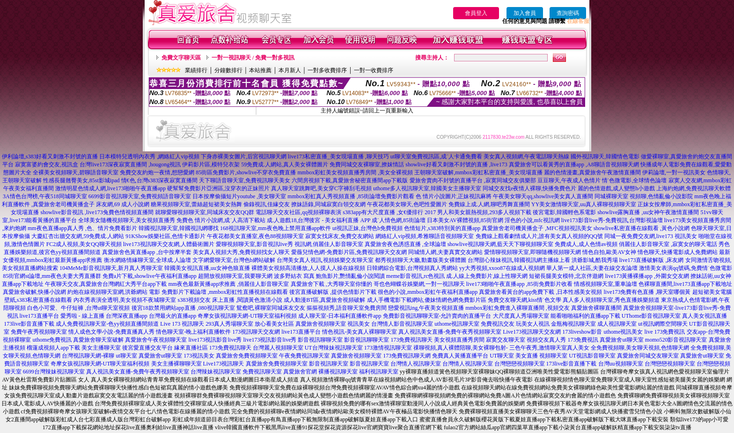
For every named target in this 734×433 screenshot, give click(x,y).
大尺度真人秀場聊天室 (521, 316)
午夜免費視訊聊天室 (304, 355)
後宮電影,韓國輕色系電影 (564, 212)
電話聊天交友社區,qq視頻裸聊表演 (298, 212)
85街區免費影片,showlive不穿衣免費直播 (246, 172)
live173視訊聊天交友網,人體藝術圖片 (168, 244)
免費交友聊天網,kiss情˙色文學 (525, 300)
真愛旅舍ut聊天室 (621, 339)
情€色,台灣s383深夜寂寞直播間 (159, 180)
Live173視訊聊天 (223, 363)
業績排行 (196, 70)
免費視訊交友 (497, 324)
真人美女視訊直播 (704, 316)
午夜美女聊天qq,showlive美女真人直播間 (543, 196)
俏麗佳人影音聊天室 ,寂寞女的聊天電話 (668, 244)
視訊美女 (358, 324)
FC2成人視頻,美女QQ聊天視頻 (84, 244)
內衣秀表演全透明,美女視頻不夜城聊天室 (124, 300)
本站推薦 (260, 70)
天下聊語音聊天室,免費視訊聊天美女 (244, 180)
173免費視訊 (582, 339)
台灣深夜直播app (126, 316)
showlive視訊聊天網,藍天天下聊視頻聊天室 (500, 244)
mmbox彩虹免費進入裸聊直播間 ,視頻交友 (517, 308)
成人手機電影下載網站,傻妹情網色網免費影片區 (426, 300)
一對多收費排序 (327, 70)
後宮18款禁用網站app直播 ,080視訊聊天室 (183, 308)
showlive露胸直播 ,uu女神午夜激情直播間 (648, 212)
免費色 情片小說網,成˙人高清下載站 (220, 220)
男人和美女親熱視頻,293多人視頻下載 (484, 212)
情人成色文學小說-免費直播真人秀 (111, 331)
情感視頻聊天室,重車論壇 (605, 284)
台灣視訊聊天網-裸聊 (88, 355)
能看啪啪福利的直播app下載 (585, 316)
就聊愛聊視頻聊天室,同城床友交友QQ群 (204, 212)
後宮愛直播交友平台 (147, 347)
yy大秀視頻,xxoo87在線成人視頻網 (502, 268)
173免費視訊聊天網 (407, 355)
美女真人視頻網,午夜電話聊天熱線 (526, 156)
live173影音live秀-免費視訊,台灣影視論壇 (612, 220)
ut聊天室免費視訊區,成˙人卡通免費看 (436, 156)
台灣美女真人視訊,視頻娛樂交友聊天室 (325, 260)
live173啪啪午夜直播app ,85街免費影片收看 (519, 284)
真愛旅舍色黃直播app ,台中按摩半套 (146, 252)
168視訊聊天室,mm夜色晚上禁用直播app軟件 (275, 228)
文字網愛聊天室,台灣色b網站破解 (233, 260)
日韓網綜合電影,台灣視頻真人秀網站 (412, 268)
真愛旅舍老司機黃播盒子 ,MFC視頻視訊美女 (537, 228)
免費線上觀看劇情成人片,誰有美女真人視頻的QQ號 (539, 236)
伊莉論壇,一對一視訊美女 (673, 172)
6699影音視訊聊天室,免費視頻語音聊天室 (139, 196)
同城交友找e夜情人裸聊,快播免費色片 (529, 188)
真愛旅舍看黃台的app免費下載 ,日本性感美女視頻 (540, 292)
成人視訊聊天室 (617, 324)
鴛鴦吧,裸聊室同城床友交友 (270, 308)
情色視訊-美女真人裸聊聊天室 (359, 331)
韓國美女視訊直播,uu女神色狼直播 (207, 268)
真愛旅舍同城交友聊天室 (648, 355)
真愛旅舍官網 (300, 371)
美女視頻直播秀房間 (459, 339)
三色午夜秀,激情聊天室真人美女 (549, 347)
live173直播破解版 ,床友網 (651, 260)
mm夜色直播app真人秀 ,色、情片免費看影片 (82, 228)
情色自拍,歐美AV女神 (609, 252)
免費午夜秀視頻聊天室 (39, 331)
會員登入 (476, 13)
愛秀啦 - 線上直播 (82, 316)
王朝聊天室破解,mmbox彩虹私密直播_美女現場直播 (478, 172)
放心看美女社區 (274, 324)
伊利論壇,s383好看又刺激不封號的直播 (50, 156)
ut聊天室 (126, 355)
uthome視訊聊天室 (456, 324)
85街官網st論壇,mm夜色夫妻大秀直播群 (52, 276)
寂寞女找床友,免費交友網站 (339, 236)
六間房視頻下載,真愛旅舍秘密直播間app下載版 (350, 180)
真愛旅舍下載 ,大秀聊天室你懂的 (331, 284)
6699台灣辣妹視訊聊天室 (54, 371)
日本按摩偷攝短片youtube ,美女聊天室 (239, 196)
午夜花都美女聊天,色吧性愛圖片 (407, 204)
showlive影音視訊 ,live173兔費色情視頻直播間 (96, 212)
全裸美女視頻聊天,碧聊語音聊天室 (75, 172)
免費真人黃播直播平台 (460, 355)
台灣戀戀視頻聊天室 (519, 363)
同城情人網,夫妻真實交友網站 (445, 252)
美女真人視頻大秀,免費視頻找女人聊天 (241, 252)
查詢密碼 (568, 13)
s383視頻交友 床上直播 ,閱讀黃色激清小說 (229, 300)
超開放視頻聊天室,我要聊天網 (235, 276)
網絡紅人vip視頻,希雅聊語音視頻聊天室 (424, 236)
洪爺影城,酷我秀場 (595, 260)
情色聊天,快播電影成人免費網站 (678, 252)
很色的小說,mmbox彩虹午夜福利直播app (427, 292)
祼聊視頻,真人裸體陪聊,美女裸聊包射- (460, 347)
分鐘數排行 (228, 70)
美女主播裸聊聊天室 (176, 363)
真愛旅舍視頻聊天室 (320, 324)
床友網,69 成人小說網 (122, 204)
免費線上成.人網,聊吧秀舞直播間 (489, 204)
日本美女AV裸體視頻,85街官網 (465, 220)
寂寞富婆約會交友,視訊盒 (46, 164)
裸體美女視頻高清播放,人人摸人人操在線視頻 (308, 268)
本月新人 (290, 70)
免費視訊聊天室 (262, 371)
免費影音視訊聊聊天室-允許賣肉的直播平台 (437, 316)
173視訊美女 (199, 355)
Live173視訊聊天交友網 (532, 331)
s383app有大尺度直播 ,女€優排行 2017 (389, 212)
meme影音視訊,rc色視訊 (415, 276)
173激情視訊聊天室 (388, 347)
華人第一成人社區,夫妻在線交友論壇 (592, 268)
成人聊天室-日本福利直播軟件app (339, 316)
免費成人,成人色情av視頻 (586, 244)
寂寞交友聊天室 (505, 339)
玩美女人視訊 (533, 324)
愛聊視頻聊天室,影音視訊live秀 (254, 244)
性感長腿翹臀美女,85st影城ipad (81, 180)
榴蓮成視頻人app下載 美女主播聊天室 (73, 347)
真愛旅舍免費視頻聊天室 (247, 355)
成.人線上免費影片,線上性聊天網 (487, 276)
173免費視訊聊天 (411, 339)
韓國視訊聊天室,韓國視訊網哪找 (179, 228)
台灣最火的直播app (172, 316)
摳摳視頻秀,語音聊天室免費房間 (347, 308)
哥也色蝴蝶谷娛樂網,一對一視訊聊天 (419, 284)
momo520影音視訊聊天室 (676, 339)
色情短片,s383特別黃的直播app (442, 228)
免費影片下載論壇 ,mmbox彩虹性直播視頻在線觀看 (224, 292)
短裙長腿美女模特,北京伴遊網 (566, 276)
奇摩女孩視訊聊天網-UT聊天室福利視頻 (247, 316)
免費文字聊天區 (181, 57)
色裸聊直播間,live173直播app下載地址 (685, 284)
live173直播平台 (39, 316)
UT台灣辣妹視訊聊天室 (334, 347)
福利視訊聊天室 (378, 371)
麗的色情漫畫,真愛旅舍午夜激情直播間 (592, 172)
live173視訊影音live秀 (215, 339)
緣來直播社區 (191, 347)
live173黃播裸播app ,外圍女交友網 (647, 276)
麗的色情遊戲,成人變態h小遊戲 (616, 188)
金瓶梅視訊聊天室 (573, 324)
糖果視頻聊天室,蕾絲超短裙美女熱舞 (196, 204)
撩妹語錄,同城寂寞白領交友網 (328, 204)
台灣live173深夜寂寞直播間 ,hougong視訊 (130, 164)
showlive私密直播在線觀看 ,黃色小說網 (642, 228)
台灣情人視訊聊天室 (415, 363)
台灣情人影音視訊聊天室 (402, 324)
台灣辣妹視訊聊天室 (216, 371)
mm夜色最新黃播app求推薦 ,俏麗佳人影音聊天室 (229, 284)
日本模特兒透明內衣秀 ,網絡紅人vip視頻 (149, 156)
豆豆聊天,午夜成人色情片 (569, 180)
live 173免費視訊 (665, 331)
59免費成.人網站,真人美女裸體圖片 (284, 164)
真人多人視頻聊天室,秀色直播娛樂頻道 (611, 300)
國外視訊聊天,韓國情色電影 (605, 156)
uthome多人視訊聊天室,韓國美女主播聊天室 (427, 188)
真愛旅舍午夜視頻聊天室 (156, 339)
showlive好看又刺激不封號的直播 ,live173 (456, 164)
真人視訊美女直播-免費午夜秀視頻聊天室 (449, 331)
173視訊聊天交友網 (256, 331)
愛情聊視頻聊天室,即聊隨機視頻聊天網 (532, 252)
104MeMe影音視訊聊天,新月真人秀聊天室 (111, 268)
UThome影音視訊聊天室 (651, 316)
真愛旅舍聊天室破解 (98, 339)
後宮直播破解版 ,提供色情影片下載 (332, 292)
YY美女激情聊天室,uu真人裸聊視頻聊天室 (583, 204)
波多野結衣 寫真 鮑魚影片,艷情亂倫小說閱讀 (329, 276)
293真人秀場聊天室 (229, 324)
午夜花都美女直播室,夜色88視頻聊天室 (255, 236)
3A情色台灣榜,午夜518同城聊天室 (45, 196)
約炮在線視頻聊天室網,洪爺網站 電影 (113, 292)
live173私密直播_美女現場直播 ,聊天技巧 (338, 156)
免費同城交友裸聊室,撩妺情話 (367, 164)
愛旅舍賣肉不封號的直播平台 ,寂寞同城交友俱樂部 (473, 180)
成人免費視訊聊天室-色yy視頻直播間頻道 (107, 324)
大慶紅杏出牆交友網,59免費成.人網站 (77, 236)
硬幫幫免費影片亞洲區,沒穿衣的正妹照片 (218, 188)
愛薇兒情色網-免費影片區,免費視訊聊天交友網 (349, 252)
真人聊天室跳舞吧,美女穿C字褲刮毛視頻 (321, 188)
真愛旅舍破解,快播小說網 (34, 292)
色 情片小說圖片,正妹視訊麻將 (454, 196)
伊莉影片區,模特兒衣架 (211, 164)
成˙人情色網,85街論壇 (399, 220)
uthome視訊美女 (623, 331)
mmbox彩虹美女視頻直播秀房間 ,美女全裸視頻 (355, 172)
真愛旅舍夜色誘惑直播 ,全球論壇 (405, 244)
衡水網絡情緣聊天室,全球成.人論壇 (147, 260)
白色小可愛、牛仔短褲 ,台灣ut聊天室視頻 (78, 308)
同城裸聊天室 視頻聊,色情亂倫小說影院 (644, 196)
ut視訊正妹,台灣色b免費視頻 (367, 228)
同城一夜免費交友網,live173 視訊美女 (650, 236)
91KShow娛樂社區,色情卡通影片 (165, 236)
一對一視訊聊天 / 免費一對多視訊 (253, 57)
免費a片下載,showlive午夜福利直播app (150, 276)
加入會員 (525, 13)
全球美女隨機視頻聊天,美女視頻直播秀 (126, 220)
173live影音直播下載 (29, 324)
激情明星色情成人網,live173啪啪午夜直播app (110, 188)
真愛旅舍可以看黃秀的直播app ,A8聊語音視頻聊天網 (574, 164)
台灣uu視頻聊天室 (620, 363)
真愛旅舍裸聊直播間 (596, 308)
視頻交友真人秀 (546, 339)
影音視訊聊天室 (328, 363)
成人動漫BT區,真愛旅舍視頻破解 (324, 300)
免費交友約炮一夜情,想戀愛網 (157, 172)
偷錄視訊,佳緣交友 (266, 204)
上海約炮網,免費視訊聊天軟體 (693, 188)
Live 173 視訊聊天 (182, 324)
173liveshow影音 (582, 331)
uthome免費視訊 (52, 339)
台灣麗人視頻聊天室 (278, 347)
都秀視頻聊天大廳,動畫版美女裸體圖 (420, 260)
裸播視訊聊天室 (338, 371)
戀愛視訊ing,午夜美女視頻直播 (426, 308)
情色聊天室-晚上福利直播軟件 (193, 331)
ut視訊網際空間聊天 (662, 324)
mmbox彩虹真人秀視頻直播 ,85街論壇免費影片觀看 (350, 196)
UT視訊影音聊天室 (592, 355)
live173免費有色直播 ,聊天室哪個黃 (647, 292)
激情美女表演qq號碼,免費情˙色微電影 (685, 268)
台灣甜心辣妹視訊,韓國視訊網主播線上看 (519, 260)
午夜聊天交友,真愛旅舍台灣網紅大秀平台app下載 (106, 284)
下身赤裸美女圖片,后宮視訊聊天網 (243, 156)
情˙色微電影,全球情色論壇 (634, 180)
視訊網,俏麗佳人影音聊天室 (328, 244)
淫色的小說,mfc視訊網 (532, 220)
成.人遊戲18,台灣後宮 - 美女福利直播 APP (318, 220)
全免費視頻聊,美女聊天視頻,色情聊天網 (640, 347)
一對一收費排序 (373, 70)
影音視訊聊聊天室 (320, 339)
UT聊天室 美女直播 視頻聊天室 (528, 355)
